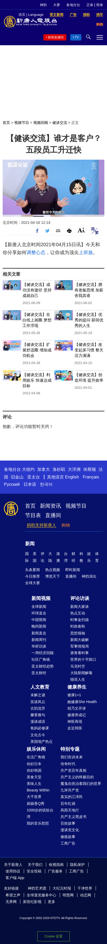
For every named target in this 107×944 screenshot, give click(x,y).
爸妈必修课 (39, 728)
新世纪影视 (32, 902)
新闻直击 (38, 633)
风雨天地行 (70, 810)
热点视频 (52, 570)
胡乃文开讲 (76, 708)
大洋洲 (74, 469)
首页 (6, 122)
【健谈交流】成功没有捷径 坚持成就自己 (36, 290)
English (72, 477)
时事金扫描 (79, 620)
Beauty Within (38, 790)
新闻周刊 (38, 640)
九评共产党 (70, 790)
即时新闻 (72, 570)
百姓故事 (68, 823)
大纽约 (28, 469)
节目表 (33, 515)
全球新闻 (38, 606)
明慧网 (68, 895)
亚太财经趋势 (42, 666)
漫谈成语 (37, 721)
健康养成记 (76, 715)
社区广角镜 (40, 659)
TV (77, 37)
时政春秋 (77, 626)
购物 (66, 525)
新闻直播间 (56, 37)
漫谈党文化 (70, 830)
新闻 (30, 543)
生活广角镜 (36, 757)
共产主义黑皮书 (73, 817)
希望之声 (13, 895)
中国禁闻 (38, 620)
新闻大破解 (79, 640)
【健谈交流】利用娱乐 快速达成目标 (36, 380)
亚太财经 (38, 673)
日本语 (30, 484)
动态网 (85, 895)
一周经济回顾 (42, 653)
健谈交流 (59, 122)
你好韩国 (34, 770)
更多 (51, 902)
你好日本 (34, 764)
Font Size (81, 230)
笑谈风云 (37, 702)
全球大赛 (32, 583)
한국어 (46, 484)
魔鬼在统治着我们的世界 (81, 783)
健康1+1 (74, 695)
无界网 (11, 902)
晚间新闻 (38, 626)
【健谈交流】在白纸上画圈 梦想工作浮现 (36, 320)
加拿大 (43, 469)
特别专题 (70, 749)
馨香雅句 (37, 715)
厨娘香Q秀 (35, 803)
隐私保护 (77, 864)
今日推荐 (32, 576)
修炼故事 (68, 837)
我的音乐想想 (38, 823)
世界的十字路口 (83, 659)
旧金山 (17, 477)
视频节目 (21, 122)
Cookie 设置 (53, 936)
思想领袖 (77, 633)
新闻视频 (40, 598)
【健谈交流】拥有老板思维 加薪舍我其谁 (89, 290)
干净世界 (84, 888)
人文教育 (39, 687)
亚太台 (33, 477)
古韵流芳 (37, 708)
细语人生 (77, 679)
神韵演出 (89, 576)
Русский (12, 484)
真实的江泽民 (72, 797)
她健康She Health (82, 702)
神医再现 (74, 721)
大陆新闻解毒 (81, 673)
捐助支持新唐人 (41, 525)
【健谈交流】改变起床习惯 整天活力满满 (89, 350)
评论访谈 (79, 598)
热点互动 (77, 613)
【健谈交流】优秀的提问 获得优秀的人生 (89, 320)
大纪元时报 (62, 888)
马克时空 (77, 666)
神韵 (43, 5)
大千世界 (34, 797)
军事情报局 (79, 646)
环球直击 (38, 613)
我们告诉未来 (72, 757)
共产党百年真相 (73, 770)
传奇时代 (68, 764)
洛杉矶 (59, 469)
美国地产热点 (41, 741)
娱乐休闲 (36, 749)
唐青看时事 (79, 653)
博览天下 (52, 576)
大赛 (56, 5)
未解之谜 (37, 695)
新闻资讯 (50, 506)
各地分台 (73, 5)
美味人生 (34, 783)
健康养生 (76, 687)
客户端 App (15, 878)
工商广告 (68, 843)
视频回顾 (40, 122)
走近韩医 (74, 728)
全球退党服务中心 (41, 895)
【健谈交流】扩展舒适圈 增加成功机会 (36, 350)
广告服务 (55, 871)
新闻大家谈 (79, 606)
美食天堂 (34, 777)
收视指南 (56, 864)
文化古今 (37, 735)
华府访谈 (38, 646)
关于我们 (35, 864)
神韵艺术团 (37, 888)
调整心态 (35, 252)
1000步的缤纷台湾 (40, 813)
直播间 (53, 515)
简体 (99, 5)
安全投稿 (34, 871)
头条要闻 (32, 570)
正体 (89, 5)
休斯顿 (89, 469)
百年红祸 (68, 803)
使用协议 (13, 871)
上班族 (86, 252)
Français (91, 477)
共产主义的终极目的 (77, 777)
